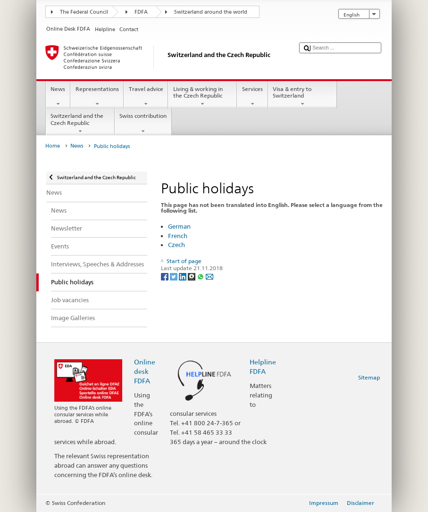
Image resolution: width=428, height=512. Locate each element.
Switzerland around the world (210, 12)
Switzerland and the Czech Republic (80, 123)
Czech (176, 244)
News (58, 96)
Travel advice (146, 96)
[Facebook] (165, 276)
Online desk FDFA (144, 371)
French (177, 235)
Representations (97, 96)
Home (52, 146)
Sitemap (369, 377)
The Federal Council (84, 12)
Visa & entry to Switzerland (302, 96)
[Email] (209, 276)
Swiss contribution (143, 123)
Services (252, 96)
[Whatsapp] (201, 276)
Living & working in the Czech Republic (202, 96)
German (179, 226)
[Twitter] (174, 276)
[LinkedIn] (183, 276)
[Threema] (192, 276)
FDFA (141, 12)
